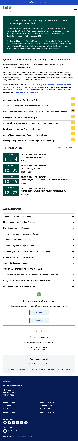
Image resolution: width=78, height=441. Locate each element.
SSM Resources (46, 406)
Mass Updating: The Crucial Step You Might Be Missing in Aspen (30, 141)
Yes (35, 364)
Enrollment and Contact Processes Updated (21, 129)
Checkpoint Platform (11, 409)
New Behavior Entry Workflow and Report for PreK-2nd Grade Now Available (35, 111)
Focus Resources (47, 412)
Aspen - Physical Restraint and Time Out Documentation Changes (31, 123)
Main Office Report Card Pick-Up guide (18, 90)
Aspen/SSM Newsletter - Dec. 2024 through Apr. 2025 (25, 106)
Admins (39, 320)
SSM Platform (8, 406)
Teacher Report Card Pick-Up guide (27, 92)
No (47, 364)
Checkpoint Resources (49, 409)
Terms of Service (61, 369)
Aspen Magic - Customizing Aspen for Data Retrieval (25, 135)
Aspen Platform (9, 402)
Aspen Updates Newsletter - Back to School (21, 100)
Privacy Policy (47, 369)
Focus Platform (9, 412)
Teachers (39, 312)
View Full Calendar (66, 148)
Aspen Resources (47, 402)
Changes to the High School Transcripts (20, 117)
